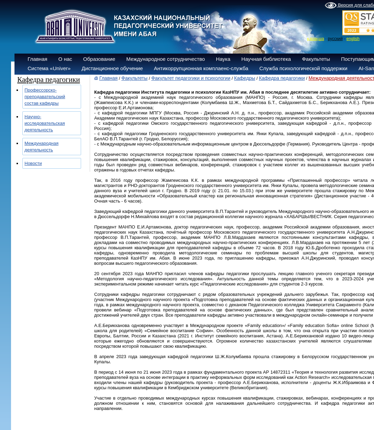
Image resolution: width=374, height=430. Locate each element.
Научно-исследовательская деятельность (44, 123)
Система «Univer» (49, 68)
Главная (37, 59)
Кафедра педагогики (282, 78)
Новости (33, 163)
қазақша (315, 38)
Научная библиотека (266, 59)
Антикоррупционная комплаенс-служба (201, 68)
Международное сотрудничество (165, 59)
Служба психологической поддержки (303, 68)
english (353, 38)
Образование (99, 59)
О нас (65, 59)
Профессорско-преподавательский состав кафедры (44, 96)
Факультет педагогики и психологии (190, 78)
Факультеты (316, 59)
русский (335, 38)
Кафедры (244, 78)
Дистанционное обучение (112, 68)
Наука (223, 59)
